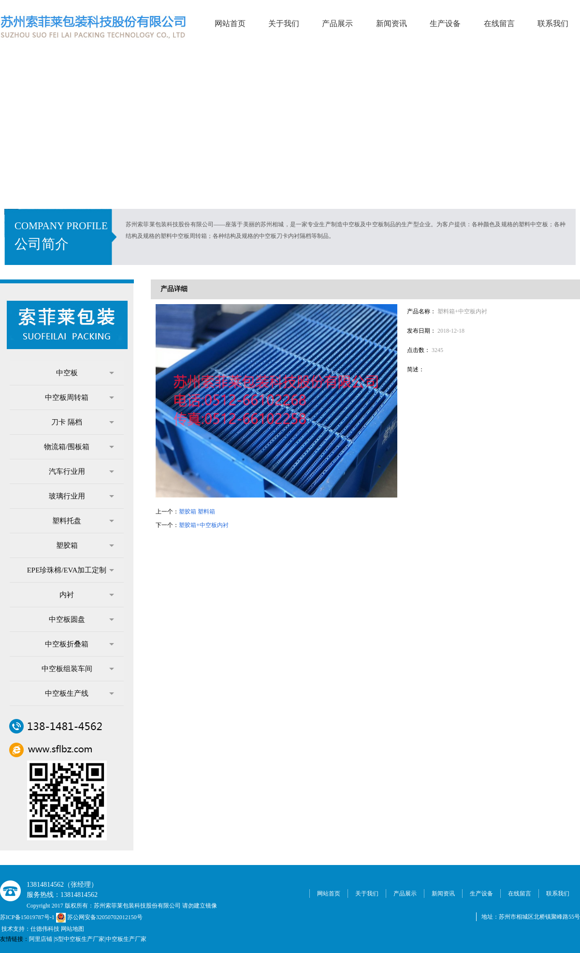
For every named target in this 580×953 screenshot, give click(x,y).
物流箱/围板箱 (79, 447)
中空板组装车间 (78, 669)
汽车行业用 (82, 471)
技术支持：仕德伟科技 (30, 928)
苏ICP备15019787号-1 (28, 917)
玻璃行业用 (82, 496)
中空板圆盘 (82, 619)
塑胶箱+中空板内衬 (204, 525)
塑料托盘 (83, 521)
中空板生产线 (79, 693)
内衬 (86, 595)
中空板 (85, 373)
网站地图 (72, 928)
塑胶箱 (85, 545)
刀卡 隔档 (82, 422)
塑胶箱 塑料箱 (197, 511)
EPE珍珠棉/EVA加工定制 (70, 570)
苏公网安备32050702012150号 (99, 917)
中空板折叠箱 (79, 644)
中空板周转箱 (79, 397)
